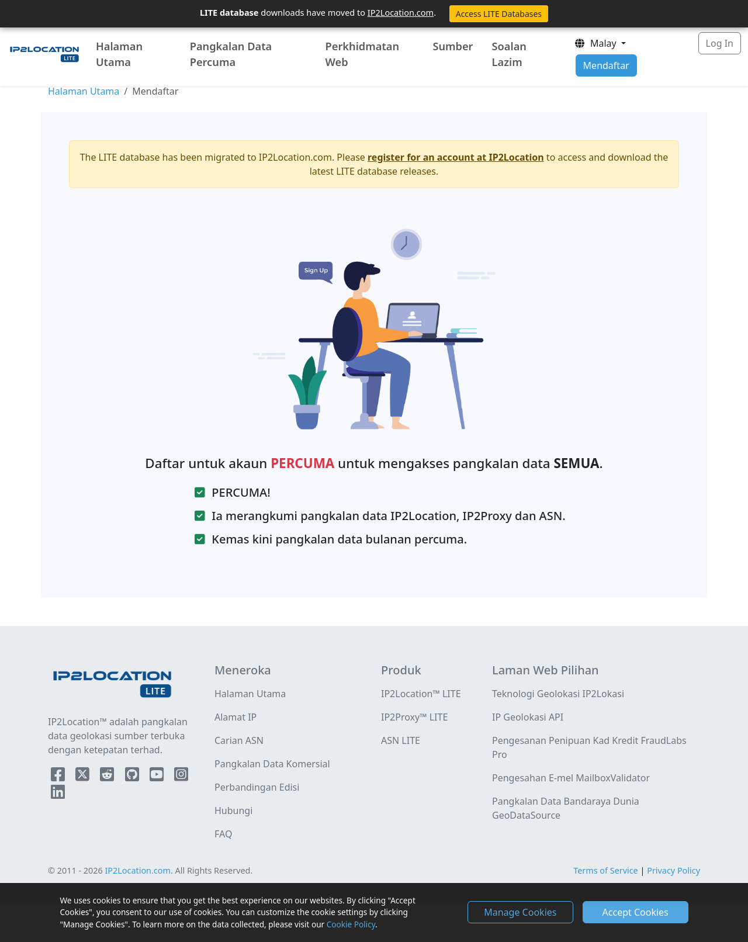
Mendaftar (606, 65)
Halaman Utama (119, 54)
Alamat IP (235, 717)
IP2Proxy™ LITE (414, 717)
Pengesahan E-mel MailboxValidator (571, 777)
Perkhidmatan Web (362, 54)
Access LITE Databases (499, 13)
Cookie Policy (351, 924)
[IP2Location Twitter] (83, 776)
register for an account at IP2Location (456, 157)
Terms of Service (605, 870)
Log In (719, 43)
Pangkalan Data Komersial (272, 763)
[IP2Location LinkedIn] (58, 794)
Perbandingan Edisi (256, 787)
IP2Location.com (401, 12)
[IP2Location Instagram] (181, 776)
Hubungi (233, 810)
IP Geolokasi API (527, 717)
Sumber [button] (452, 46)
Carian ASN (239, 740)
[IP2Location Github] (133, 776)
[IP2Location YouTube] (158, 776)
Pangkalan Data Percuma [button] (231, 54)
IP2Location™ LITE (421, 693)
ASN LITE (400, 740)
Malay (596, 43)
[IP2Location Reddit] (108, 776)
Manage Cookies (520, 912)
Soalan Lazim (509, 54)
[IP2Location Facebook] (59, 776)
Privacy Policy (673, 870)
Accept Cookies (635, 912)
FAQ (223, 833)
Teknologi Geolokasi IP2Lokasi (558, 693)
